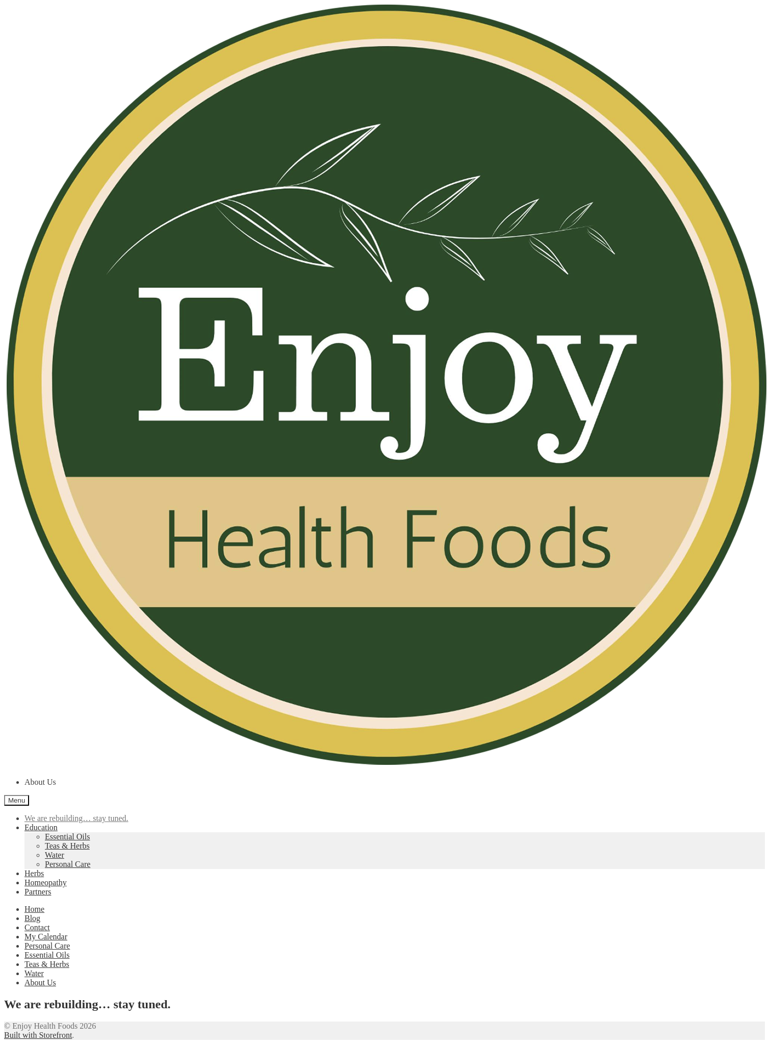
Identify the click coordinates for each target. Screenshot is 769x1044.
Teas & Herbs (67, 845)
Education (41, 827)
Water (54, 855)
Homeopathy (45, 882)
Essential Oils (67, 836)
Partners (37, 891)
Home (34, 909)
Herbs (34, 873)
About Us (40, 782)
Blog (32, 918)
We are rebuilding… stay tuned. (76, 818)
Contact (37, 927)
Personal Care (67, 864)
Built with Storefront (38, 1035)
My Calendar (45, 936)
